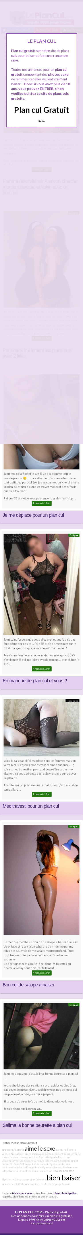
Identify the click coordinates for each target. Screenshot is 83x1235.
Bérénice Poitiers (43, 1160)
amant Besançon (65, 1153)
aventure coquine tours (25, 1157)
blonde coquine (62, 1160)
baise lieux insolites (20, 1171)
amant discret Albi (12, 1184)
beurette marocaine (42, 1171)
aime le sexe (40, 1148)
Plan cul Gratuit (41, 110)
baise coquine (59, 1167)
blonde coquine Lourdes (35, 1184)
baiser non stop (64, 1171)
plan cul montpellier (65, 1193)
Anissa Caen (17, 1153)
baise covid (22, 1167)
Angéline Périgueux (40, 1167)
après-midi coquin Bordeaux (40, 1153)
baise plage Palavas (59, 1184)
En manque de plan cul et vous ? (35, 680)
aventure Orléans (23, 1160)
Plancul (48, 1223)
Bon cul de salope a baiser (28, 985)
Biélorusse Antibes (30, 1164)
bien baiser (63, 1177)
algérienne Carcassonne (15, 1179)
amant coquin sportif (13, 1149)
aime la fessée (38, 1179)
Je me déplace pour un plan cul (33, 515)
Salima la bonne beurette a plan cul (37, 1125)
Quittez (41, 121)
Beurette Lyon (47, 1157)
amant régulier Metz (52, 1164)
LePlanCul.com (54, 1219)
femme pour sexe (22, 1193)
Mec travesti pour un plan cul (31, 806)
